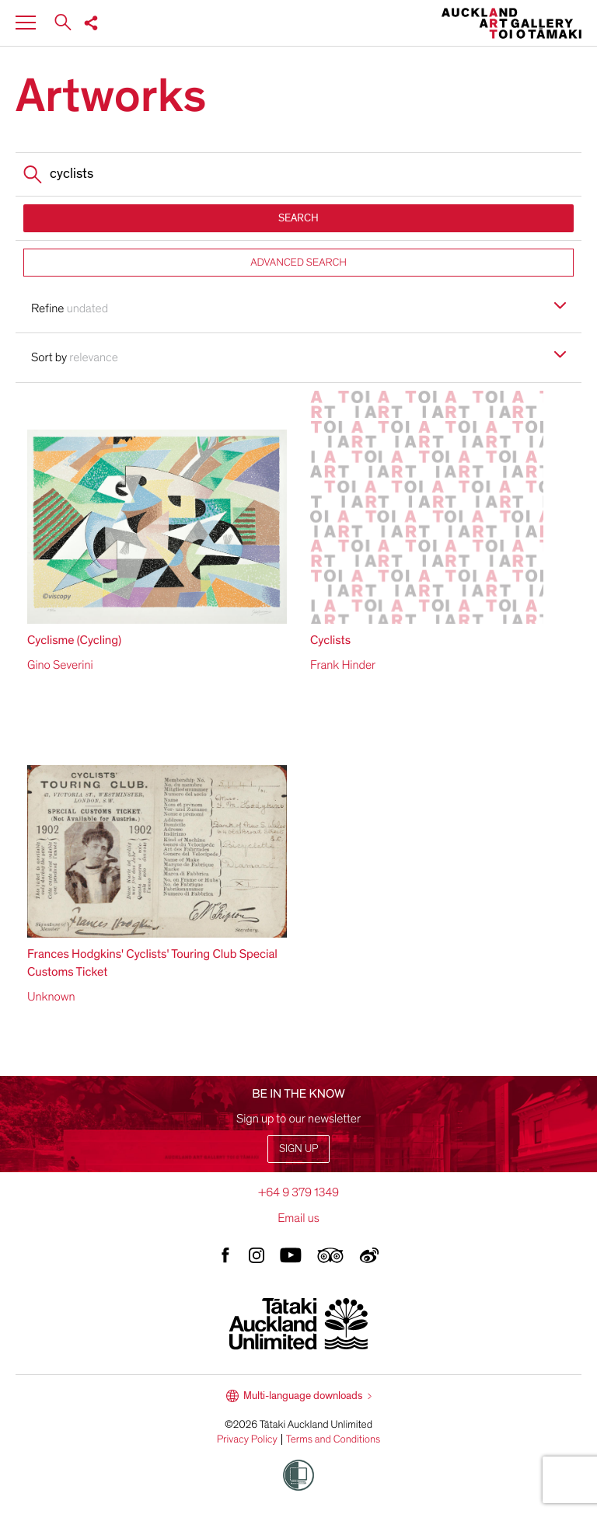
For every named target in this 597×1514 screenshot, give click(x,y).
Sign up (298, 1148)
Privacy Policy (247, 1439)
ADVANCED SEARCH (298, 262)
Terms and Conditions (333, 1439)
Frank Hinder (342, 664)
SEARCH (298, 218)
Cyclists (330, 640)
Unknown (51, 996)
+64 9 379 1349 (298, 1192)
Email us (298, 1218)
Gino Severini (60, 664)
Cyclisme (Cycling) (74, 640)
